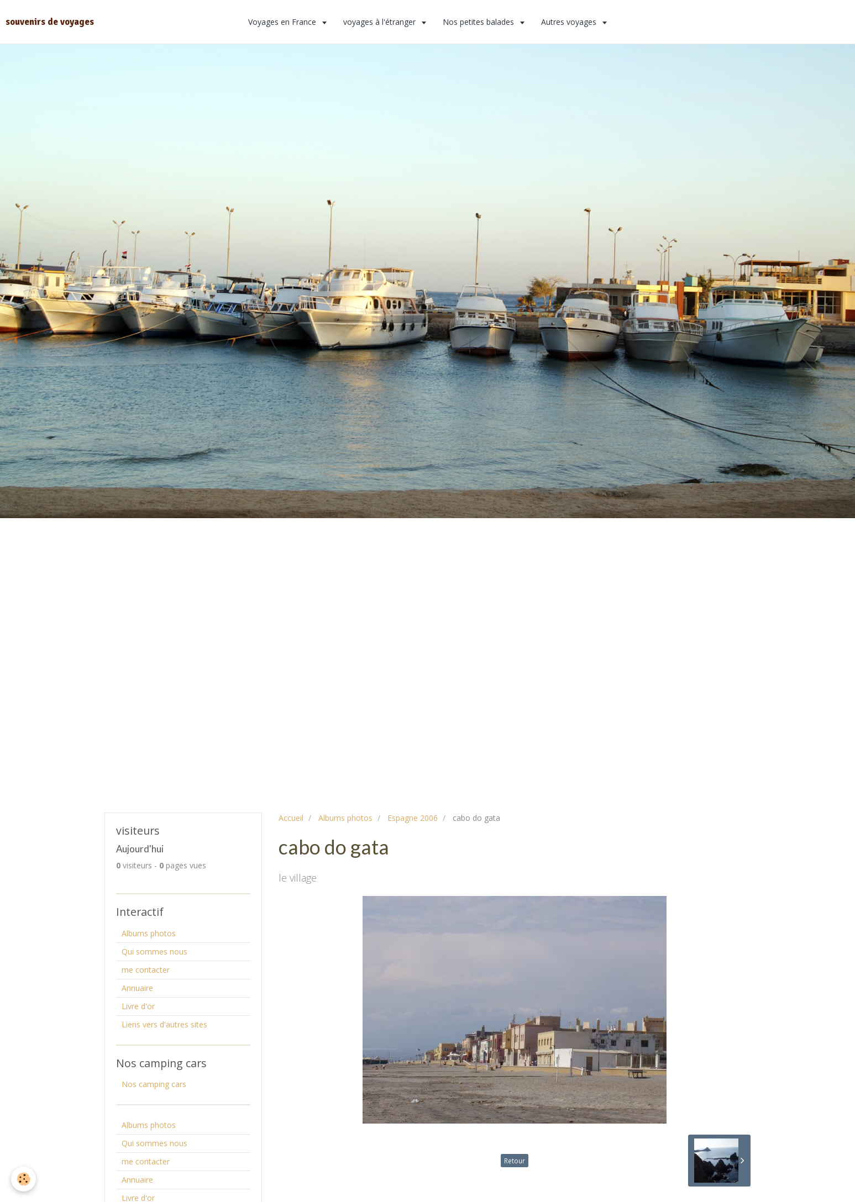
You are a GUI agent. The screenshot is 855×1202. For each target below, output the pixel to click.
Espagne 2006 (412, 818)
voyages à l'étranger (380, 22)
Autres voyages (570, 22)
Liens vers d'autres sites (164, 1024)
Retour (514, 1160)
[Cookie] (23, 1179)
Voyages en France (283, 22)
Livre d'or (138, 1006)
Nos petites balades (479, 22)
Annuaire (137, 988)
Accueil (291, 818)
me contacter (146, 969)
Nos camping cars (154, 1084)
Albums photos (345, 818)
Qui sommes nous (154, 951)
